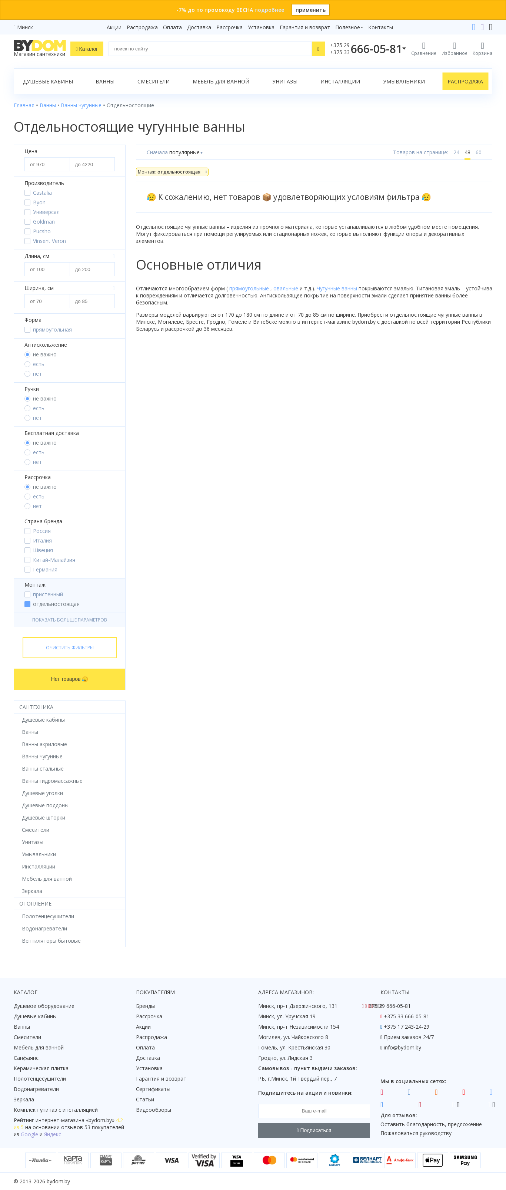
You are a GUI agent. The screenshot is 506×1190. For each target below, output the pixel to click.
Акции (114, 27)
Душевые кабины (48, 81)
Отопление (35, 903)
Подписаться (314, 1130)
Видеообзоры (153, 1109)
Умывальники (404, 81)
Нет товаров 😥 (70, 679)
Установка (261, 27)
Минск (25, 27)
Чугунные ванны (338, 288)
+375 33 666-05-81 (406, 1016)
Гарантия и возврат (305, 27)
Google (29, 1134)
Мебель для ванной (221, 81)
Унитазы (284, 81)
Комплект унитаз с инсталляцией (56, 1109)
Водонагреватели (36, 1088)
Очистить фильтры (70, 648)
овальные (286, 288)
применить (311, 9)
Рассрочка (229, 27)
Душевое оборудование (44, 1005)
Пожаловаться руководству (416, 1133)
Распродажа (142, 27)
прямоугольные (249, 288)
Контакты (380, 27)
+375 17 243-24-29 (406, 1026)
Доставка (199, 27)
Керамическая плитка (41, 1068)
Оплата (172, 27)
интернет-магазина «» (75, 1120)
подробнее (269, 9)
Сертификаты (153, 1088)
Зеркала (24, 1099)
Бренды (145, 1005)
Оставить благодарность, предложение (431, 1124)
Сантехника (36, 707)
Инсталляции (340, 81)
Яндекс (52, 1134)
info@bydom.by (402, 1047)
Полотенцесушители (40, 1078)
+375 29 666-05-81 (388, 1005)
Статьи (145, 1099)
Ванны (105, 81)
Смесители (153, 81)
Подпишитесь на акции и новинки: (305, 1092)
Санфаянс (26, 1057)
